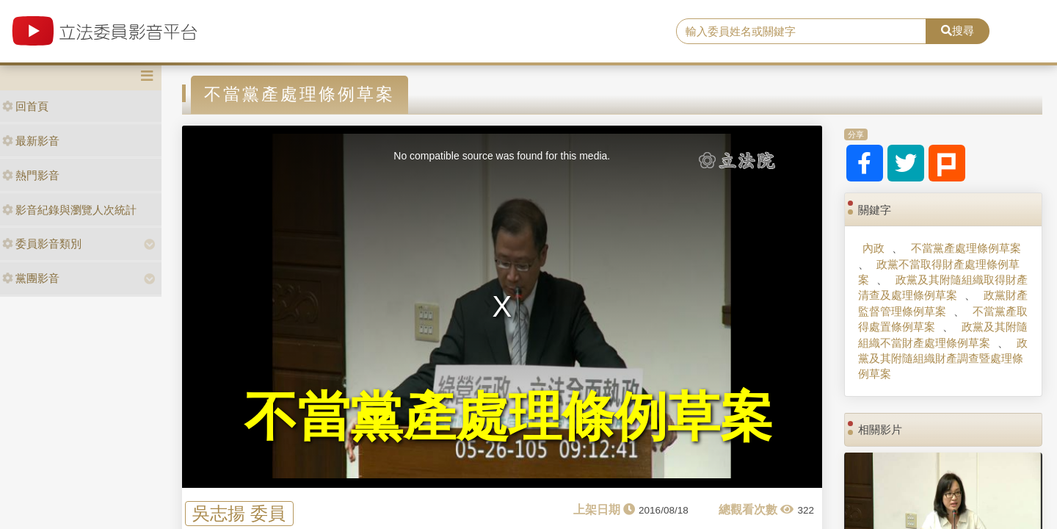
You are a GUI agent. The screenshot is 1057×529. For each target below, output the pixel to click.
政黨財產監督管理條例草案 (942, 303)
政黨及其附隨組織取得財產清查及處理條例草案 (942, 287)
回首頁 (25, 106)
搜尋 (957, 30)
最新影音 (30, 140)
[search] (801, 31)
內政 (873, 248)
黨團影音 (30, 278)
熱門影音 (30, 175)
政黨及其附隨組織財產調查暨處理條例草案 (942, 359)
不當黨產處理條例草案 (966, 248)
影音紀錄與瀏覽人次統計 (69, 210)
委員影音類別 (41, 243)
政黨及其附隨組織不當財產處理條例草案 (942, 334)
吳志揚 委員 (239, 513)
